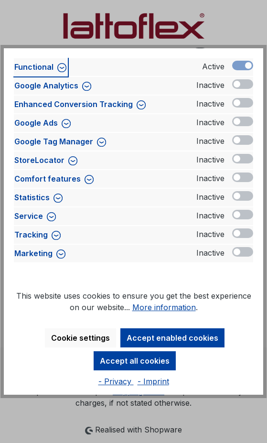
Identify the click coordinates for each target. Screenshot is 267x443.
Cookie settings (80, 338)
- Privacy (116, 381)
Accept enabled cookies (172, 338)
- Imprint (153, 381)
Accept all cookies (135, 361)
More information (164, 307)
